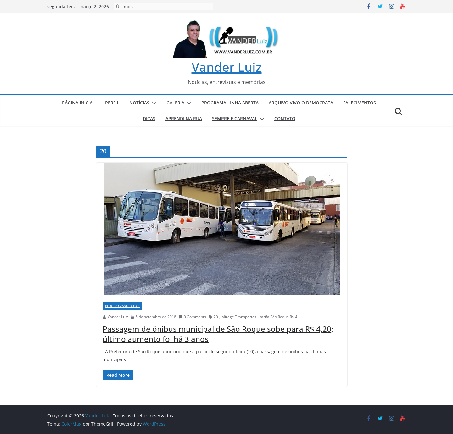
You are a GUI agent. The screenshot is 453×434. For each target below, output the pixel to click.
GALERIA (175, 103)
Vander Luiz (227, 66)
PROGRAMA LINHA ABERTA (230, 103)
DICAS (149, 118)
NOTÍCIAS (139, 103)
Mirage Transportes (238, 317)
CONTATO (284, 118)
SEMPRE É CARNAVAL (234, 118)
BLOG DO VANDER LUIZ (122, 305)
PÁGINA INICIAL (78, 103)
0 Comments (192, 317)
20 (216, 317)
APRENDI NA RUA (183, 118)
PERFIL (112, 103)
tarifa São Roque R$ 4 (278, 317)
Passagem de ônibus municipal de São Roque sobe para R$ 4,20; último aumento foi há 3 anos (218, 334)
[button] (152, 103)
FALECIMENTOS (359, 103)
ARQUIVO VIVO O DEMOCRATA (301, 103)
